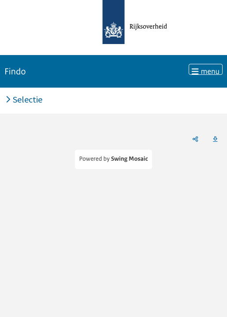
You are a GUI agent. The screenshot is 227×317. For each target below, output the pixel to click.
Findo (15, 71)
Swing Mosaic (129, 159)
